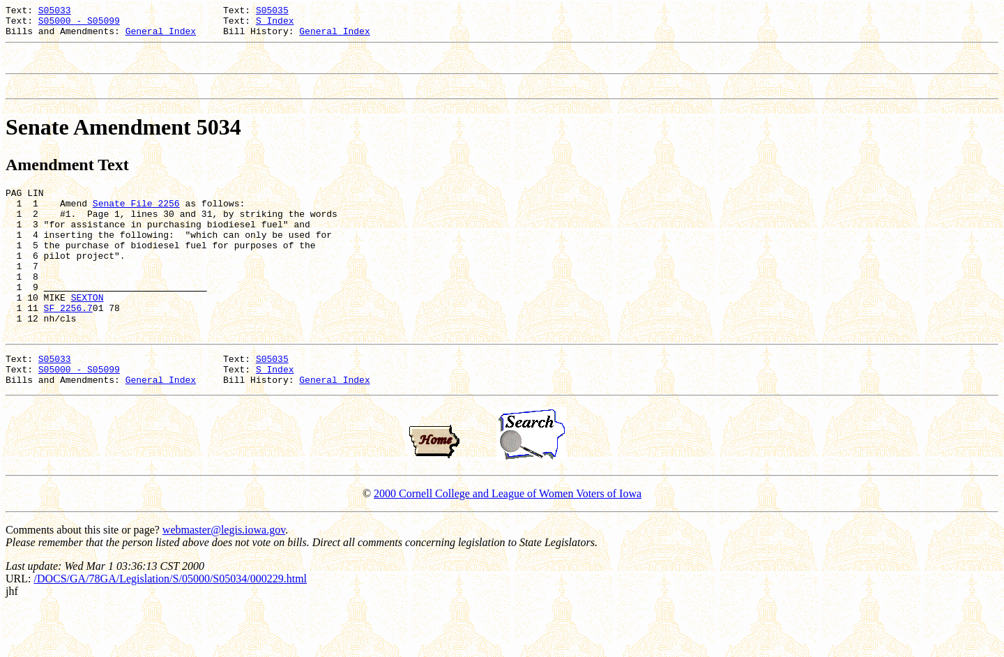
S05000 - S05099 (79, 24)
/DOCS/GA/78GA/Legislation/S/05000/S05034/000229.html (170, 627)
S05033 (54, 12)
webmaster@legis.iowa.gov (223, 578)
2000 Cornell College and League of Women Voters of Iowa (507, 542)
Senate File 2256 (136, 219)
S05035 (272, 12)
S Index (275, 24)
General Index (161, 37)
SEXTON (87, 332)
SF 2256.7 (68, 345)
